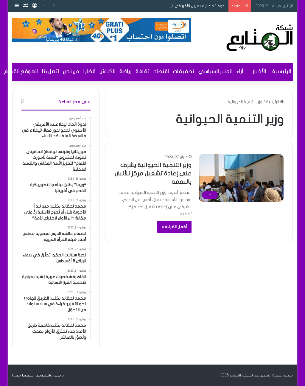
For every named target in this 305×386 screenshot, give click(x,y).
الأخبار (259, 71)
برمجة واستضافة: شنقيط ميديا (38, 375)
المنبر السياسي (215, 71)
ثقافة (143, 71)
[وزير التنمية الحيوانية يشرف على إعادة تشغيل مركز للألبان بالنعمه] (241, 178)
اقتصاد (161, 71)
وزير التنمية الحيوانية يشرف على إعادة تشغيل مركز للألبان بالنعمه (153, 173)
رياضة (125, 71)
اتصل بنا (50, 71)
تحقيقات (183, 71)
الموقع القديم (21, 71)
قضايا (89, 71)
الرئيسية (281, 71)
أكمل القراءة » (174, 227)
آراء (239, 71)
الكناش (107, 71)
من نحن (71, 71)
